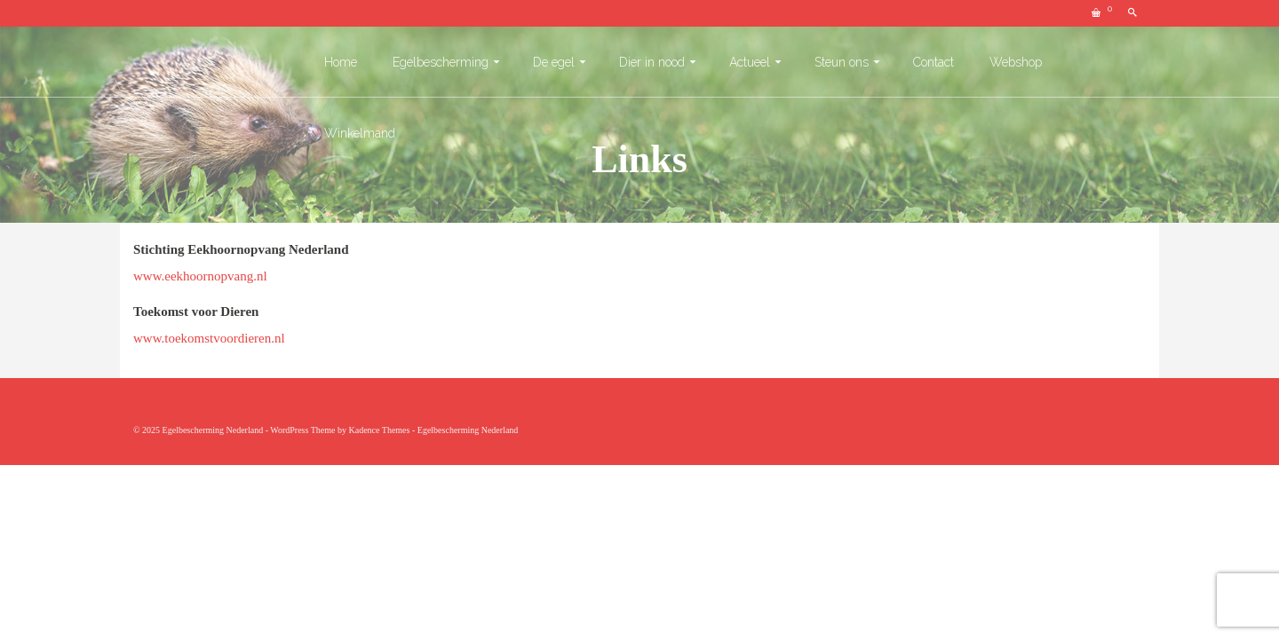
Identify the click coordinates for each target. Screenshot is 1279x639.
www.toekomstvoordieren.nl (209, 338)
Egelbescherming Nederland (468, 430)
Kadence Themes (378, 430)
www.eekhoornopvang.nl (200, 276)
